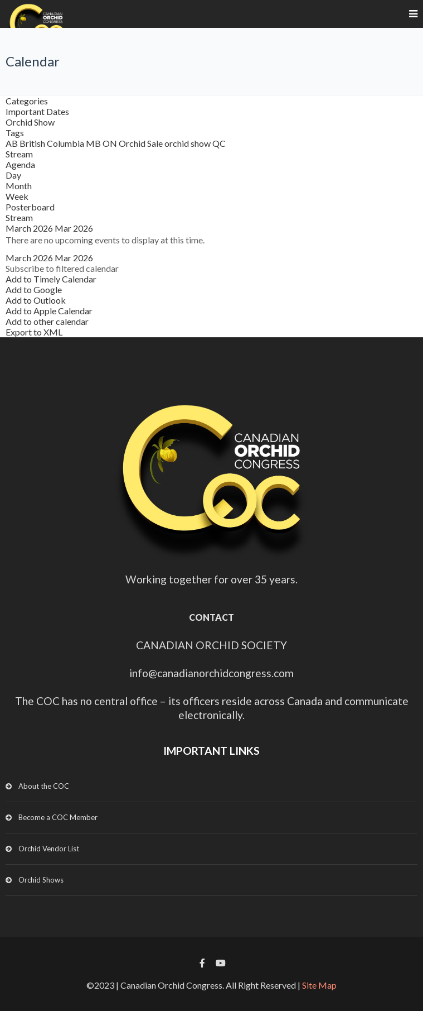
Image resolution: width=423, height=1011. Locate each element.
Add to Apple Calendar (49, 310)
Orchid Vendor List (48, 848)
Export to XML (34, 332)
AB (13, 143)
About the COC (43, 786)
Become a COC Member (58, 817)
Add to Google (34, 289)
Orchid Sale (141, 143)
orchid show (188, 143)
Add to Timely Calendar (51, 279)
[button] (62, 268)
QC (219, 143)
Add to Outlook (36, 300)
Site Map (319, 985)
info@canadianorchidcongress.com (211, 673)
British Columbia (53, 143)
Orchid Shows (41, 879)
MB (94, 143)
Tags (15, 132)
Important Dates (37, 111)
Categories (27, 100)
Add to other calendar (47, 321)
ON (111, 143)
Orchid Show (30, 122)
